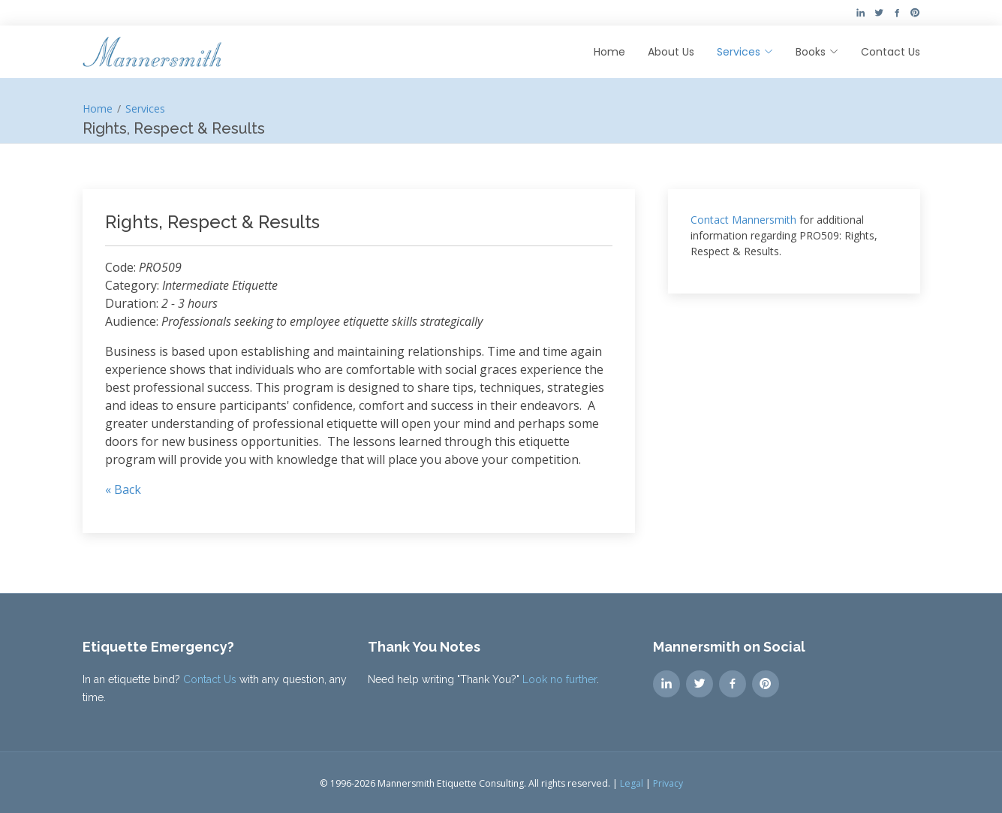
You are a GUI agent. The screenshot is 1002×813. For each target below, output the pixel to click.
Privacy (668, 783)
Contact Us (890, 51)
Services (145, 108)
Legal (631, 783)
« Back (123, 489)
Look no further (559, 679)
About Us (671, 51)
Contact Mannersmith (743, 219)
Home (609, 51)
